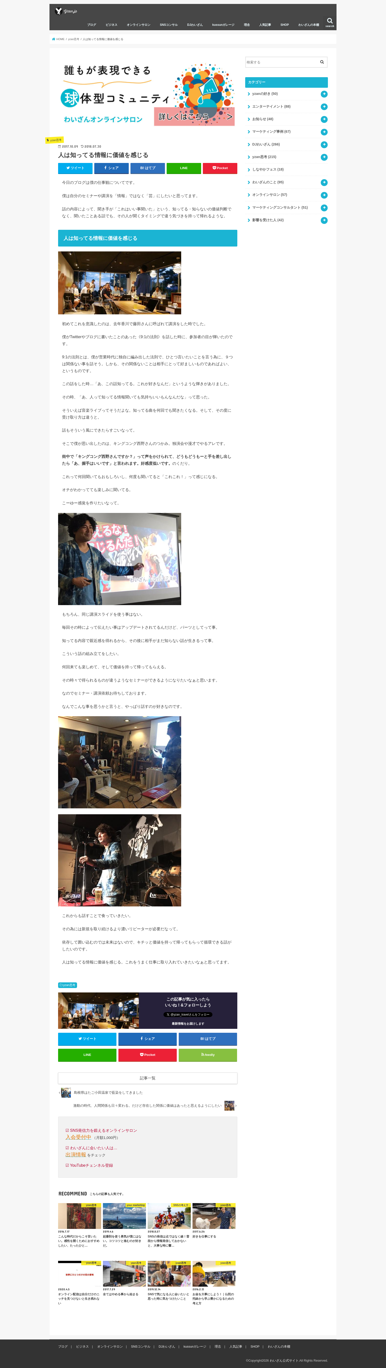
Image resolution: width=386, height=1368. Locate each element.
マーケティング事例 (271, 131)
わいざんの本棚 (308, 25)
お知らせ (262, 119)
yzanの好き (265, 94)
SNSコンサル (169, 25)
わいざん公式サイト (284, 1360)
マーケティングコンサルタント (280, 207)
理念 (247, 25)
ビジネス (111, 25)
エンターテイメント (271, 106)
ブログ (91, 25)
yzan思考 (69, 985)
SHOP (284, 25)
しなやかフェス (268, 169)
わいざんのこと (268, 182)
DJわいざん (195, 25)
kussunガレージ (223, 25)
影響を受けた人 (268, 220)
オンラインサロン (138, 25)
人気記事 (265, 25)
